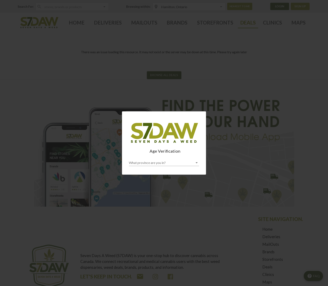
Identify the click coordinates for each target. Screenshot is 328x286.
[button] (164, 162)
